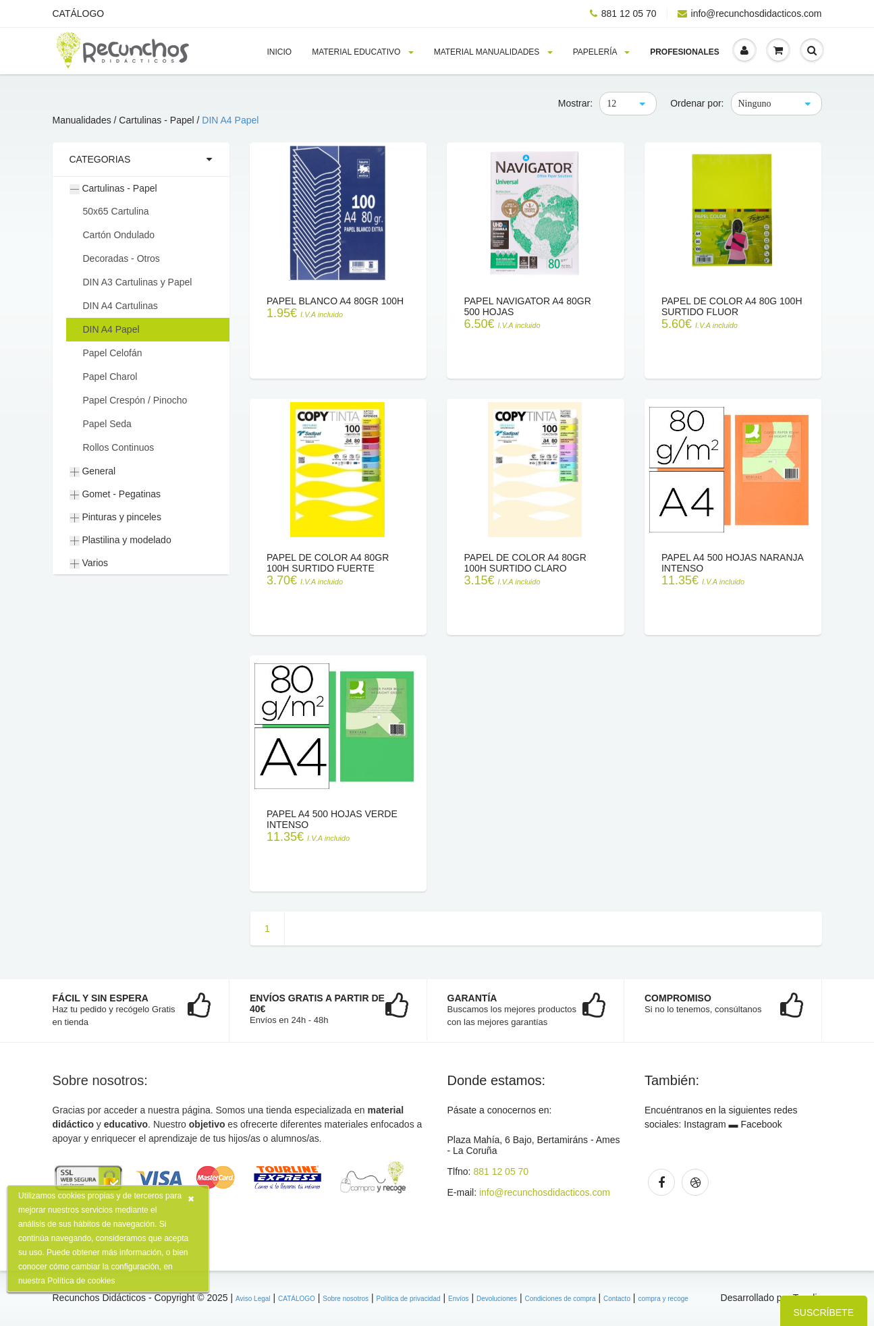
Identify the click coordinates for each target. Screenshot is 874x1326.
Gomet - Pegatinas (115, 494)
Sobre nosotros (345, 1298)
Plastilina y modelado (120, 540)
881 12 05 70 (623, 13)
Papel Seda (107, 423)
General (93, 471)
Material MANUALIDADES (493, 52)
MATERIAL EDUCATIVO (362, 52)
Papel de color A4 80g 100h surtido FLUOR (731, 306)
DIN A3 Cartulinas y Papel (137, 282)
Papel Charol (110, 376)
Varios (89, 563)
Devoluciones (496, 1298)
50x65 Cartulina (116, 211)
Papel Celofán (112, 353)
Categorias (100, 159)
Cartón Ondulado (119, 234)
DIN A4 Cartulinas (120, 305)
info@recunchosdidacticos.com (750, 13)
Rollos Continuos (119, 447)
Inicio (279, 52)
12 (611, 104)
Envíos (458, 1298)
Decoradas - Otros (121, 258)
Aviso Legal (253, 1298)
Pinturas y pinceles (115, 517)
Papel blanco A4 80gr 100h (335, 301)
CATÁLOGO (79, 13)
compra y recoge (663, 1298)
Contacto (616, 1298)
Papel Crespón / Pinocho (135, 400)
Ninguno (754, 104)
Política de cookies (81, 1281)
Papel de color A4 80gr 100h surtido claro (525, 563)
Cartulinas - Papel (113, 188)
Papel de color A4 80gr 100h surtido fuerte (328, 563)
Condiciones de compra (559, 1298)
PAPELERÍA (601, 52)
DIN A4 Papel (230, 120)
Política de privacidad (408, 1298)
